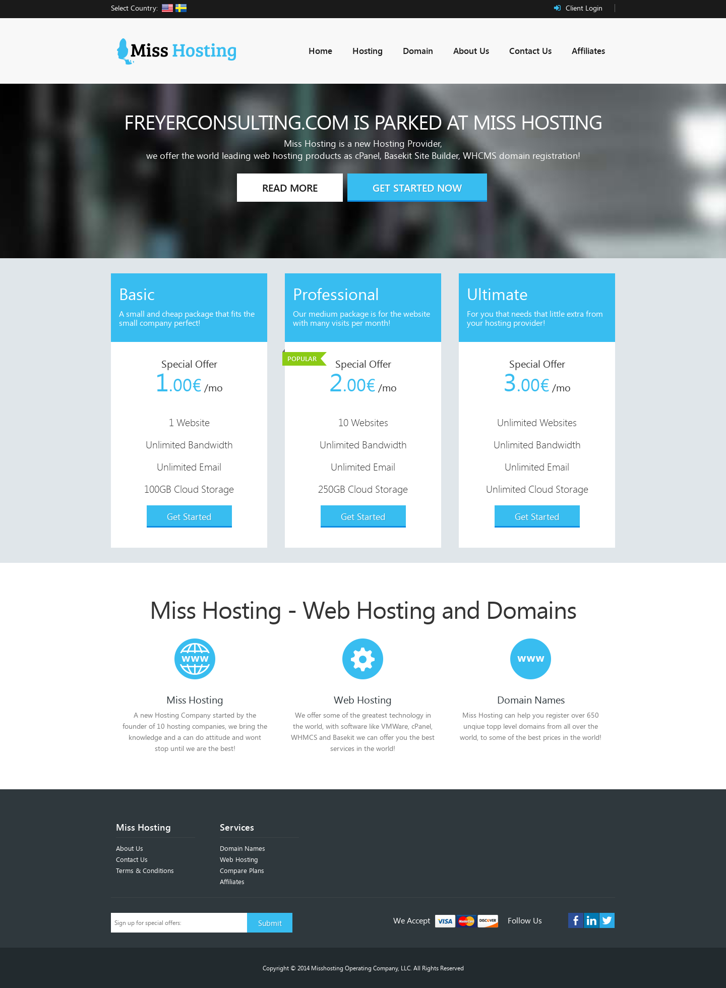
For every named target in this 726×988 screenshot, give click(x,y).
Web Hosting (239, 859)
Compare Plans (242, 870)
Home (320, 51)
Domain (418, 51)
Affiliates (588, 51)
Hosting (367, 51)
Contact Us (530, 51)
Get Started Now (417, 187)
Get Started (189, 516)
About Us (471, 51)
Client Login (584, 8)
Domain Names (242, 848)
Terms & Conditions (145, 870)
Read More (290, 187)
